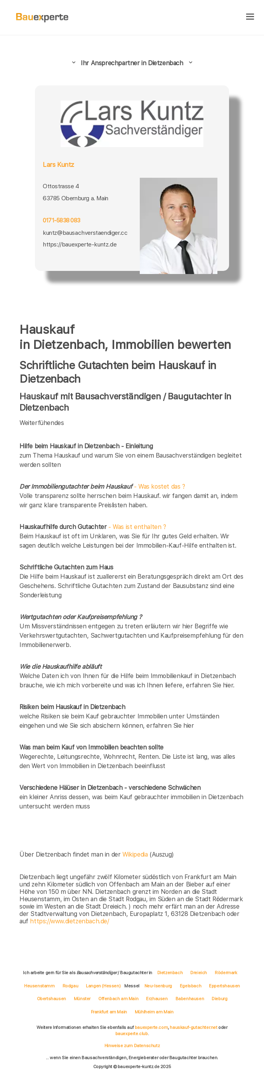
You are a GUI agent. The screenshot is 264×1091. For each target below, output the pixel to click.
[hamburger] (250, 17)
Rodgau (70, 986)
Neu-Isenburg (158, 986)
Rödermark (226, 972)
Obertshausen (51, 998)
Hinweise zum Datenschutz (132, 1045)
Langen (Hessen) (103, 986)
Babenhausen (189, 998)
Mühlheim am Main (154, 1012)
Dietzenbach (170, 972)
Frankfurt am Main (109, 1012)
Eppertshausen (224, 986)
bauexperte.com (151, 1027)
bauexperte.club (131, 1033)
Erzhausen (156, 998)
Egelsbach (190, 986)
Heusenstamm (39, 986)
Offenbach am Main (118, 998)
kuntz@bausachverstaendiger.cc (85, 232)
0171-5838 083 (61, 220)
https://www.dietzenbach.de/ (69, 921)
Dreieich (198, 972)
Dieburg (219, 998)
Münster (82, 998)
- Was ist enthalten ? (92, 527)
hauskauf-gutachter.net (193, 1027)
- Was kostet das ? (102, 486)
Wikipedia (135, 854)
